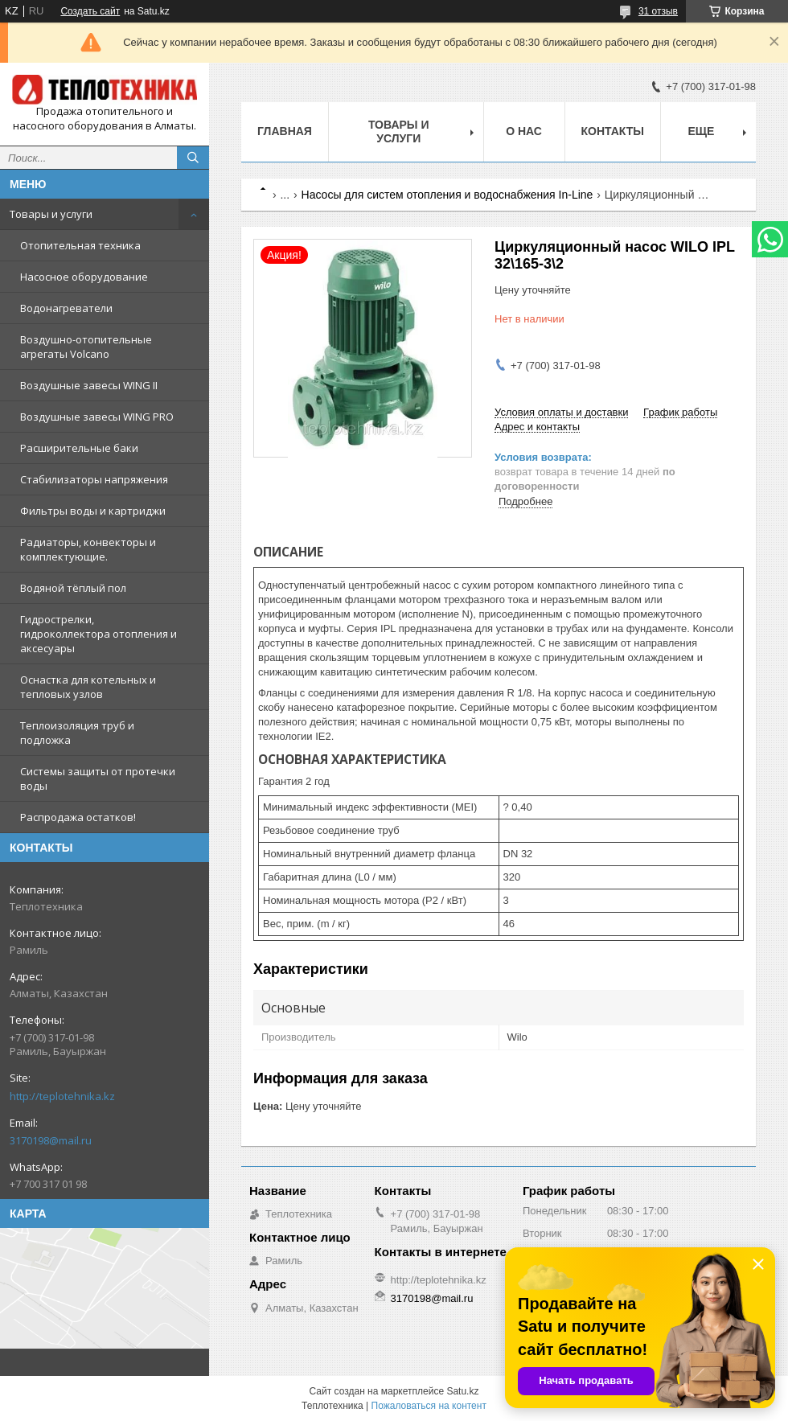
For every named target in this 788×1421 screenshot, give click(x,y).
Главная (284, 131)
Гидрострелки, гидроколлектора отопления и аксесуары (98, 633)
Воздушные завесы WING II (89, 385)
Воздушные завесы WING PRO (97, 416)
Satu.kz (462, 1391)
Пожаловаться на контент (428, 1405)
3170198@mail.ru (51, 1140)
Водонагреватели (66, 308)
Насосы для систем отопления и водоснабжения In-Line (447, 194)
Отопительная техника (80, 245)
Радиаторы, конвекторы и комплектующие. (88, 549)
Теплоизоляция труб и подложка (77, 732)
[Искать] (193, 158)
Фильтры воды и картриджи (93, 510)
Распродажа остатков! (78, 817)
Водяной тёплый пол (73, 588)
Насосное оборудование (84, 276)
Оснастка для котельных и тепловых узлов (88, 686)
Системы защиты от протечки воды (97, 778)
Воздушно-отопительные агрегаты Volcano (86, 346)
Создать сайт (90, 11)
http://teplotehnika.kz (62, 1096)
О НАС (524, 131)
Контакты (612, 131)
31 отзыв (658, 11)
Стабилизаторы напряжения (94, 479)
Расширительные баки (79, 448)
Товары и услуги (51, 214)
